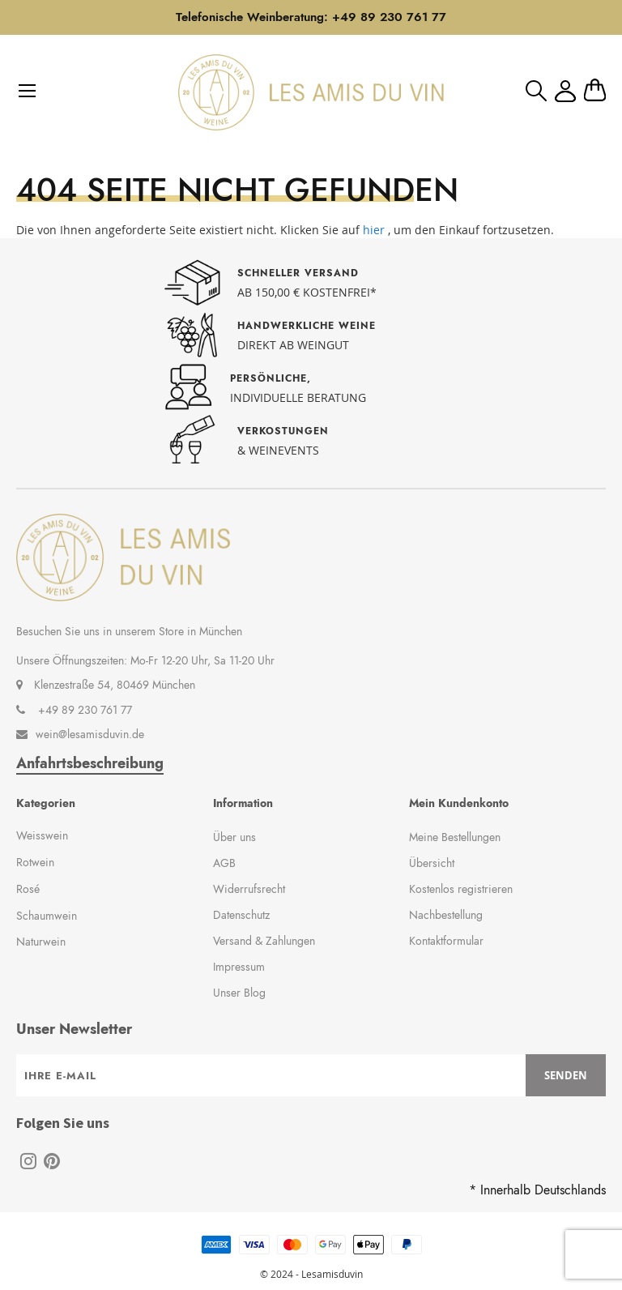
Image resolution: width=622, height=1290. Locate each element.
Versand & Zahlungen (264, 941)
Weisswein (42, 835)
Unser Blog (239, 993)
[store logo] (311, 92)
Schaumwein (46, 916)
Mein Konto (565, 91)
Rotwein (35, 862)
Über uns (234, 837)
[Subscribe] (566, 1075)
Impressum (239, 967)
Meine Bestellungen (455, 837)
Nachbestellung (446, 915)
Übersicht (431, 863)
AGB (224, 863)
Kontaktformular (446, 941)
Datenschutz (241, 915)
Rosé (28, 889)
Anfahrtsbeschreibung (90, 764)
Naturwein (41, 941)
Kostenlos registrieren (461, 889)
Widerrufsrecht (249, 889)
